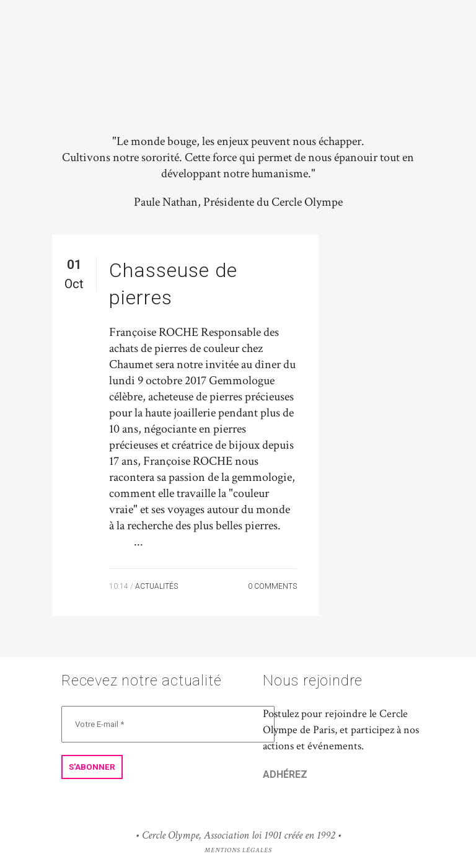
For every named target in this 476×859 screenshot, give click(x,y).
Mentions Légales (238, 850)
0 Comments (272, 586)
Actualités (156, 586)
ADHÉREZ (285, 774)
